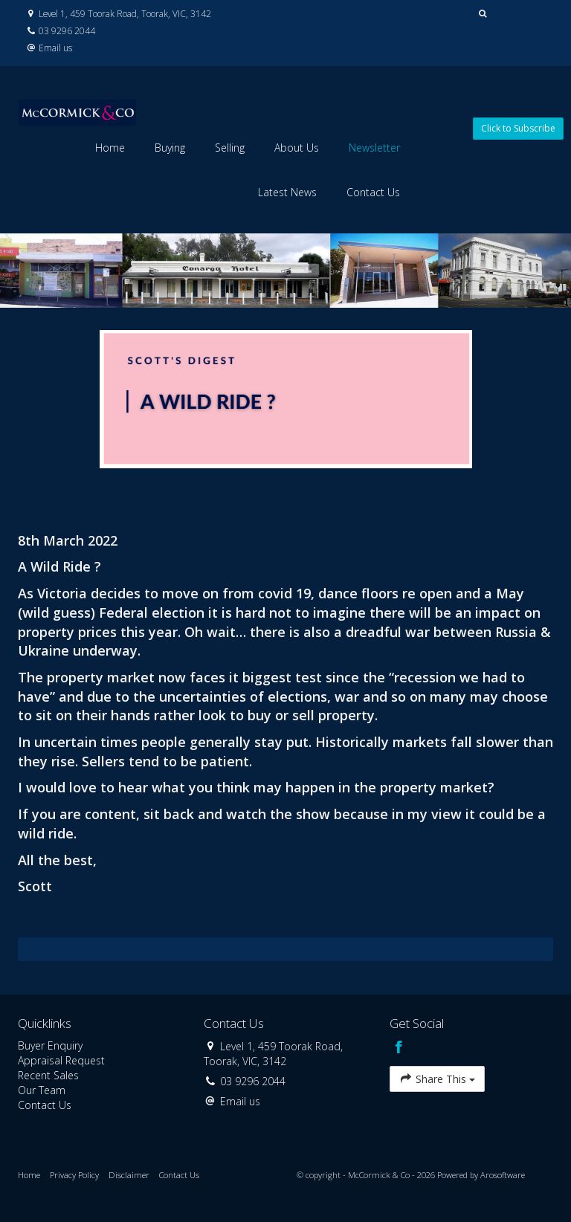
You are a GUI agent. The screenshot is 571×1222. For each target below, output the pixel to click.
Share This (437, 1078)
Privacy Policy (74, 1174)
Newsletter (374, 147)
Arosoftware (502, 1174)
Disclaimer (129, 1174)
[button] (482, 14)
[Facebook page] (398, 1048)
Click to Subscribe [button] (518, 128)
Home (110, 147)
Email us (55, 48)
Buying (170, 147)
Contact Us (373, 192)
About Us (296, 147)
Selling (230, 147)
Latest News (287, 192)
